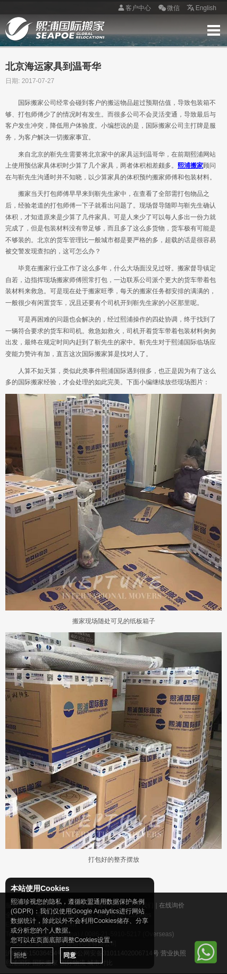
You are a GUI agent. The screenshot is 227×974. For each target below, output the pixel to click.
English (200, 8)
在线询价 (171, 905)
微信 (168, 8)
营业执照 (173, 953)
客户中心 (133, 8)
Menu (214, 30)
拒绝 (20, 955)
